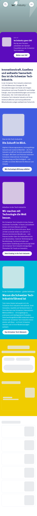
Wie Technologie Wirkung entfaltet (17, 169)
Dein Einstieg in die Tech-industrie (17, 253)
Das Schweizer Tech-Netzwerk (15, 332)
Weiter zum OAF (22, 55)
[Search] (5, 4)
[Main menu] (31, 4)
